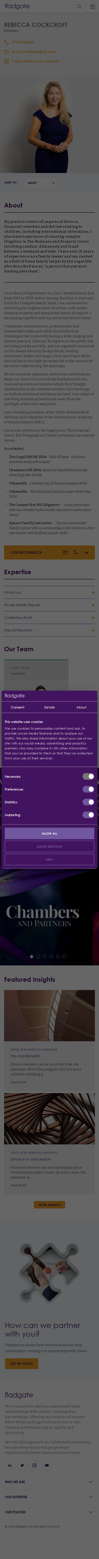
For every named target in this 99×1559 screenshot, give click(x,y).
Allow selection (49, 846)
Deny (49, 859)
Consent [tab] (17, 707)
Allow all (49, 833)
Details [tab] (49, 707)
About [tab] (81, 707)
